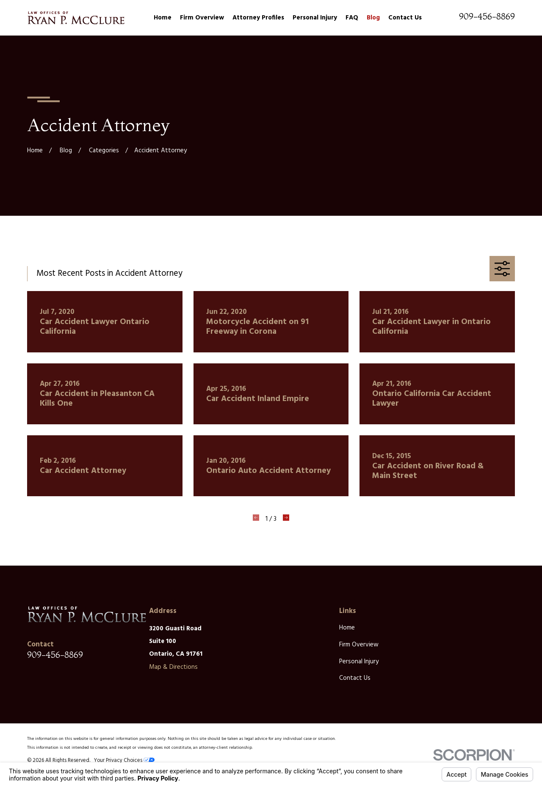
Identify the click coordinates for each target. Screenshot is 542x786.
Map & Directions (173, 667)
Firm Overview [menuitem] (202, 18)
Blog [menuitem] (373, 18)
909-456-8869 (487, 16)
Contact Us (355, 678)
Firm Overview (359, 645)
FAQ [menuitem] (352, 18)
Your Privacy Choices (124, 760)
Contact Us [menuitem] (405, 18)
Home (347, 628)
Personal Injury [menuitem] (315, 18)
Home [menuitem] (162, 18)
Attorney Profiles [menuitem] (258, 18)
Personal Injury (359, 662)
